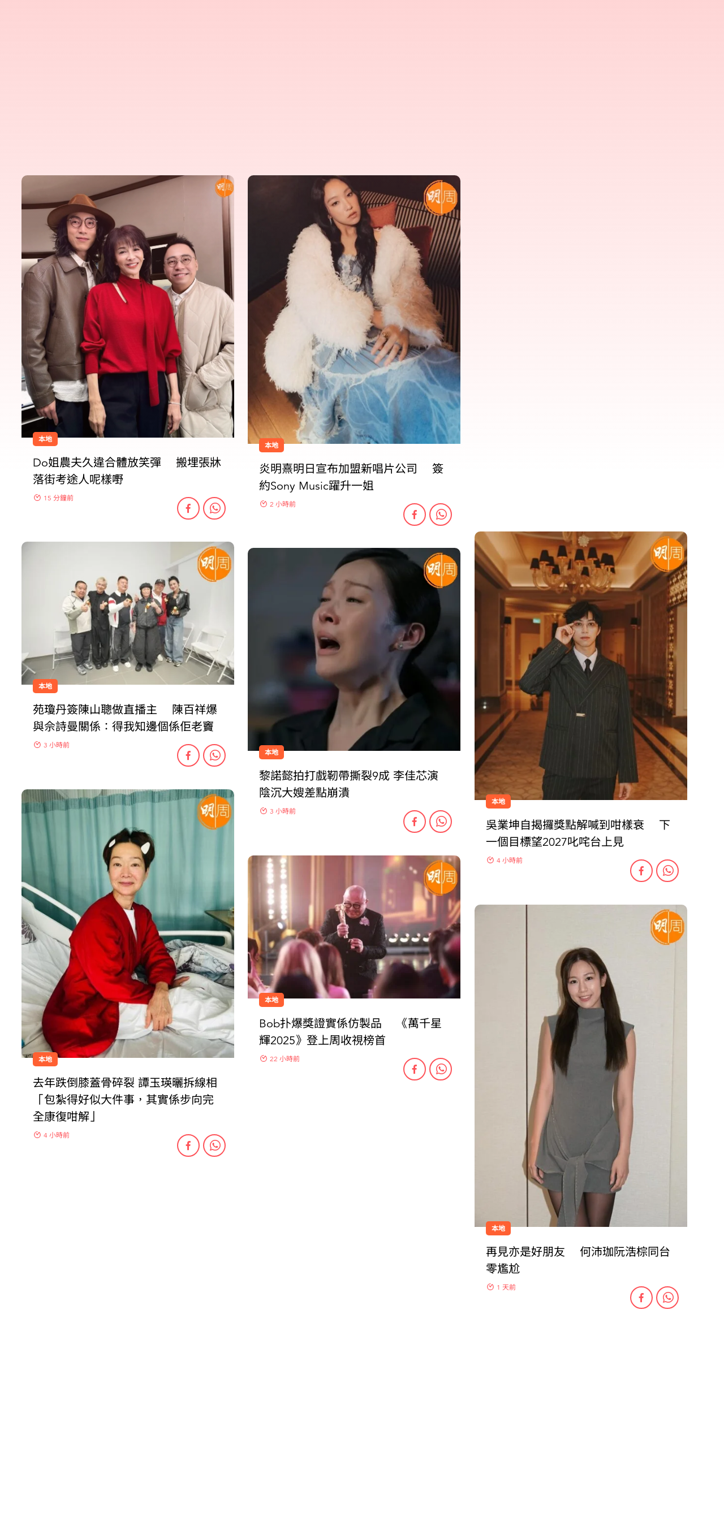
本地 (45, 686)
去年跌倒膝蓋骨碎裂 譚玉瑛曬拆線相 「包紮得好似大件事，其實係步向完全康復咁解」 (125, 1100)
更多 (362, 1371)
